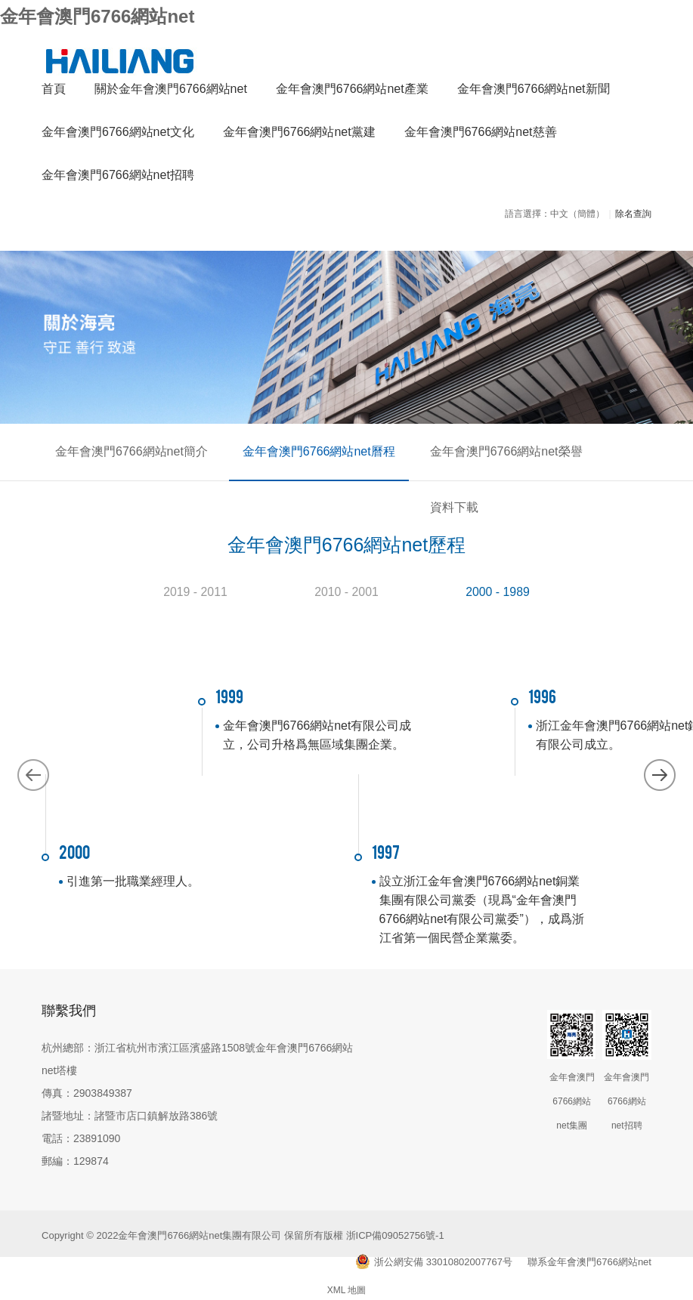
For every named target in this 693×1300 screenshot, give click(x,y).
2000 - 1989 (498, 585)
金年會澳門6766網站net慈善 (480, 134)
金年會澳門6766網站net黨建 (299, 134)
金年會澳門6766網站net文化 (118, 134)
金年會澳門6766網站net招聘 (118, 177)
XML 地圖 (347, 1284)
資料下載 (599, 454)
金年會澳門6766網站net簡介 (125, 454)
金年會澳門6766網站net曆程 (300, 454)
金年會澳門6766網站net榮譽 (476, 454)
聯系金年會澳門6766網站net (589, 1255)
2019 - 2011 (195, 585)
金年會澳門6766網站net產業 (352, 91)
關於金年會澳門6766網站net (170, 91)
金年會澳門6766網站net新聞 (533, 91)
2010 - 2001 (346, 585)
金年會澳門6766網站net (97, 16)
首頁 (54, 91)
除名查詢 (633, 217)
